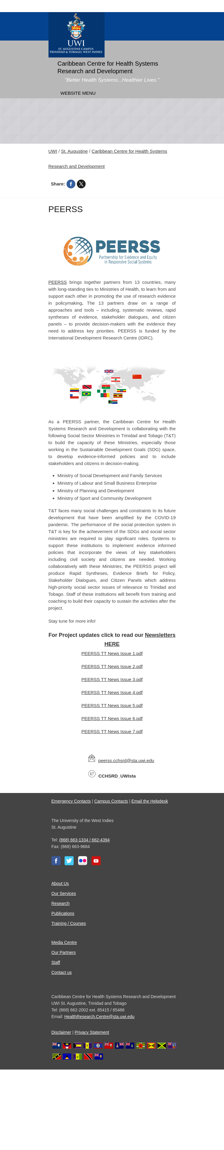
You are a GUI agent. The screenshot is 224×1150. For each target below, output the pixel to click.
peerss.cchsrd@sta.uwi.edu (126, 760)
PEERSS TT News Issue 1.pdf (111, 653)
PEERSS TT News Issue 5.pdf (111, 705)
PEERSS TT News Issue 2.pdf (111, 666)
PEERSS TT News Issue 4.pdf (111, 692)
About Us (60, 883)
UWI (52, 151)
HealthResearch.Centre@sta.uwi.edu (99, 1016)
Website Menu (78, 93)
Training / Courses (69, 923)
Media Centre (64, 942)
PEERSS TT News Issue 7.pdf (111, 731)
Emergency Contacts (71, 801)
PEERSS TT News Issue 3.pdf (111, 679)
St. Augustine (74, 151)
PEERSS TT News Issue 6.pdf (111, 718)
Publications (63, 913)
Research (61, 903)
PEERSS (57, 282)
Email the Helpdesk (150, 801)
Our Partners (64, 952)
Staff (56, 962)
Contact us (62, 972)
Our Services (64, 893)
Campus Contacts (111, 801)
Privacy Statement (92, 1032)
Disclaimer (61, 1032)
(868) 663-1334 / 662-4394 (84, 839)
